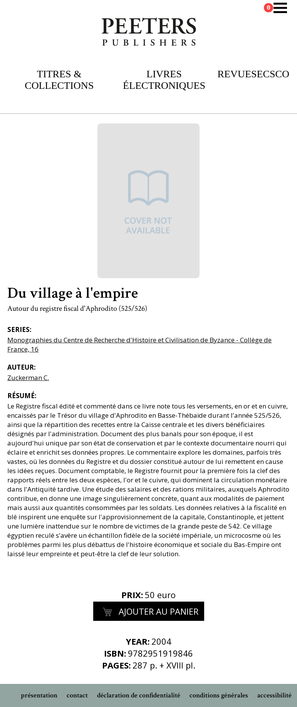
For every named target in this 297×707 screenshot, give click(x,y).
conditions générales (219, 695)
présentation (39, 695)
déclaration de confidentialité (138, 695)
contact (77, 695)
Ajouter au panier (148, 612)
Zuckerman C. (28, 377)
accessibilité (274, 695)
